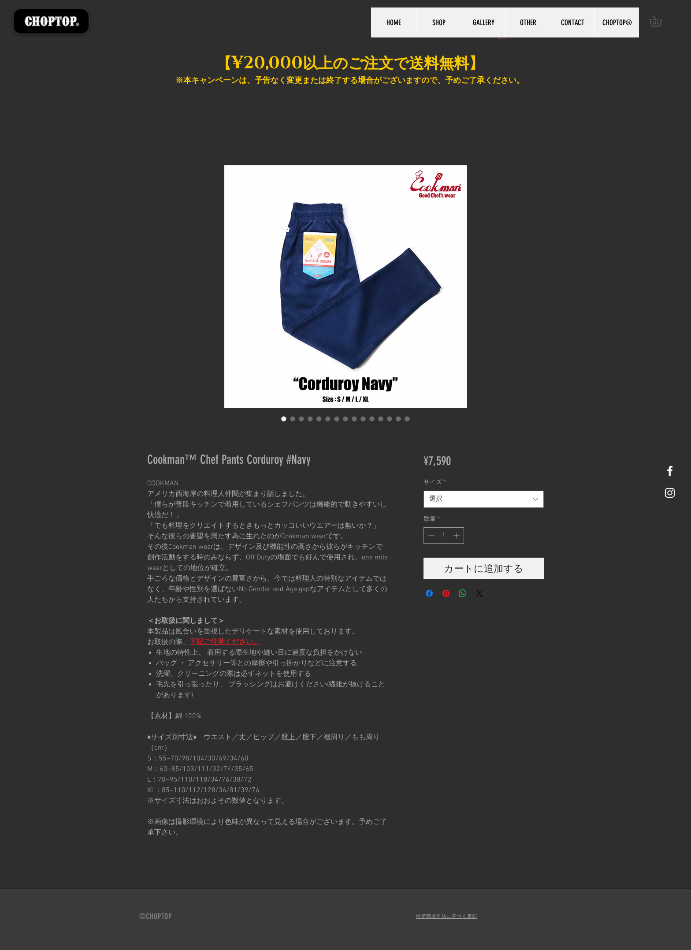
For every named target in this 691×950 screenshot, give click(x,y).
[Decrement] (430, 535)
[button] (660, 21)
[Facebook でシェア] (429, 593)
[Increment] (457, 535)
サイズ (435, 482)
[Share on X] (479, 593)
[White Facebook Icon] (669, 470)
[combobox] (484, 499)
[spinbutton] (444, 535)
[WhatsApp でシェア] (462, 593)
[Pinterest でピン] (446, 593)
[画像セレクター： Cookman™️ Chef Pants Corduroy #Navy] (283, 418)
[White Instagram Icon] (669, 492)
